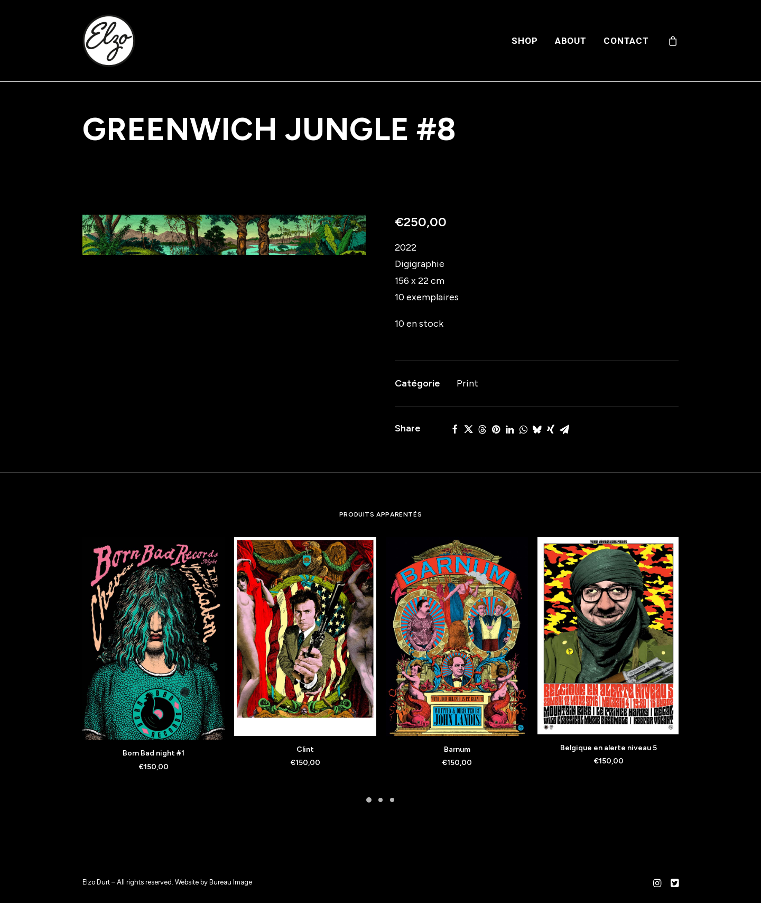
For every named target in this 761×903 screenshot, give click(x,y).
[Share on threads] (482, 429)
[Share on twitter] (468, 429)
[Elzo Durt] (108, 40)
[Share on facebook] (454, 429)
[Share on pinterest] (495, 429)
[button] (224, 235)
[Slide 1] (369, 800)
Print (467, 383)
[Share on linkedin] (509, 429)
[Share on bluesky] (537, 429)
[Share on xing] (550, 429)
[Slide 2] (380, 800)
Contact (626, 40)
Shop (524, 40)
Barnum (457, 749)
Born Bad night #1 (153, 753)
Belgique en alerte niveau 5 (608, 747)
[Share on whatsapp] (523, 429)
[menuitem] (524, 40)
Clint (305, 749)
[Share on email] (564, 429)
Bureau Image (230, 882)
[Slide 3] (392, 800)
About (571, 40)
